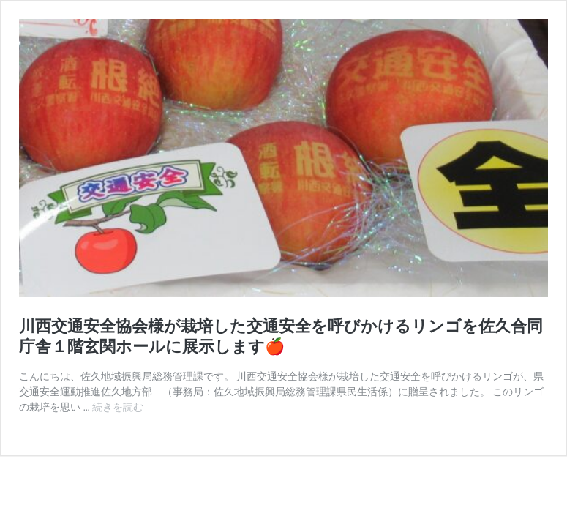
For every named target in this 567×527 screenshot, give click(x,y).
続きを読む (117, 407)
